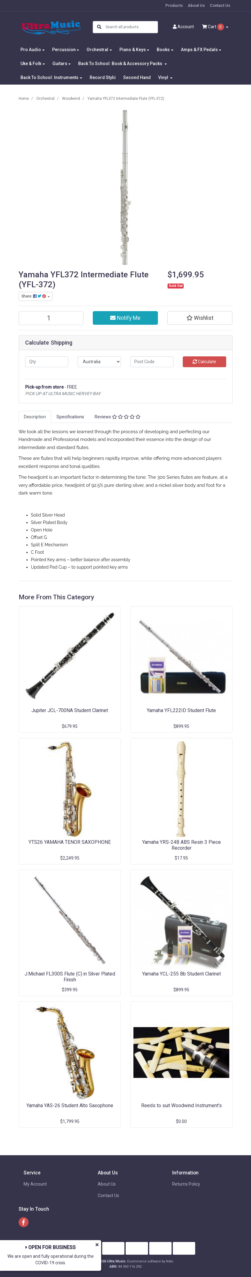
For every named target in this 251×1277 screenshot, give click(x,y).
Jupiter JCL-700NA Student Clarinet (69, 710)
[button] (199, 318)
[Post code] (152, 361)
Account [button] (183, 26)
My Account (35, 1184)
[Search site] (99, 27)
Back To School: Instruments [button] (49, 77)
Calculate (204, 361)
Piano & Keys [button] (132, 49)
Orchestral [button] (97, 49)
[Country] (99, 361)
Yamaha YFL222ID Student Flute (181, 710)
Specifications (70, 416)
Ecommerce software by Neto (150, 1261)
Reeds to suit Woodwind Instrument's (181, 1105)
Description (35, 416)
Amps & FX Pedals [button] (199, 49)
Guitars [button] (59, 63)
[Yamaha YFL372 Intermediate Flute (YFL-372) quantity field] (51, 318)
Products (174, 5)
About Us (196, 5)
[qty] (47, 361)
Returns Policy (186, 1184)
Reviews (118, 416)
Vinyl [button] (163, 77)
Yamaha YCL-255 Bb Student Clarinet (181, 974)
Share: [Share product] (34, 296)
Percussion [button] (64, 49)
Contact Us (220, 5)
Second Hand (137, 77)
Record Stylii (103, 77)
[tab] (35, 417)
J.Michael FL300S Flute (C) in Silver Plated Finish (70, 977)
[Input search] (131, 27)
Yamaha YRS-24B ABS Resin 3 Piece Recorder (181, 845)
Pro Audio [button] (30, 49)
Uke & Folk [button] (30, 63)
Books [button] (163, 49)
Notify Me (125, 318)
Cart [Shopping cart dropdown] (213, 27)
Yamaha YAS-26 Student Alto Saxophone (69, 1105)
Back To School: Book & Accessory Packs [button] (120, 63)
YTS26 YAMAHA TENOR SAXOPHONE (70, 842)
